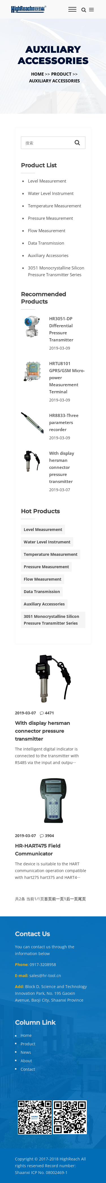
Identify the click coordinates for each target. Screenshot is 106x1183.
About (26, 1060)
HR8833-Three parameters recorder (64, 422)
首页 (48, 898)
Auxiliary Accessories (54, 81)
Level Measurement (47, 181)
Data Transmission (46, 243)
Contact (28, 1069)
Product (61, 74)
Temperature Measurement (54, 205)
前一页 (58, 898)
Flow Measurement (46, 230)
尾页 (82, 898)
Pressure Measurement (50, 218)
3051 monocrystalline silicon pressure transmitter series (56, 271)
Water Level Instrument (50, 193)
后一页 (72, 898)
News (26, 1052)
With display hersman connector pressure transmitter (61, 467)
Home (37, 74)
